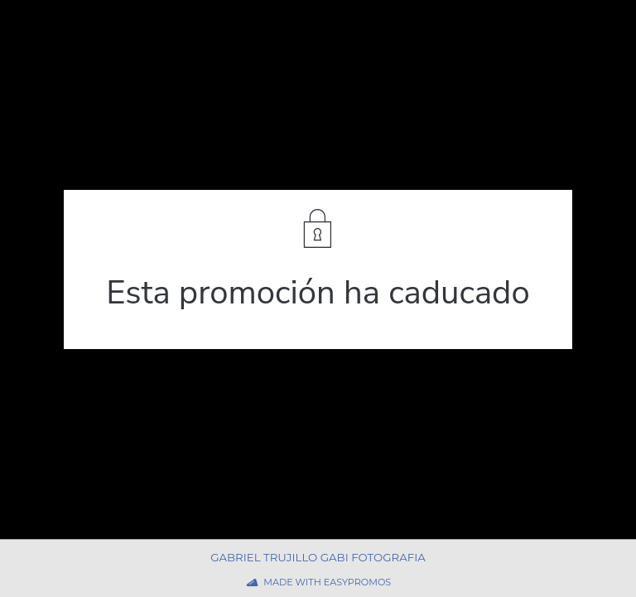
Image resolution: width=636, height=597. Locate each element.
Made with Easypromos (327, 582)
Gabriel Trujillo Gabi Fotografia (318, 557)
